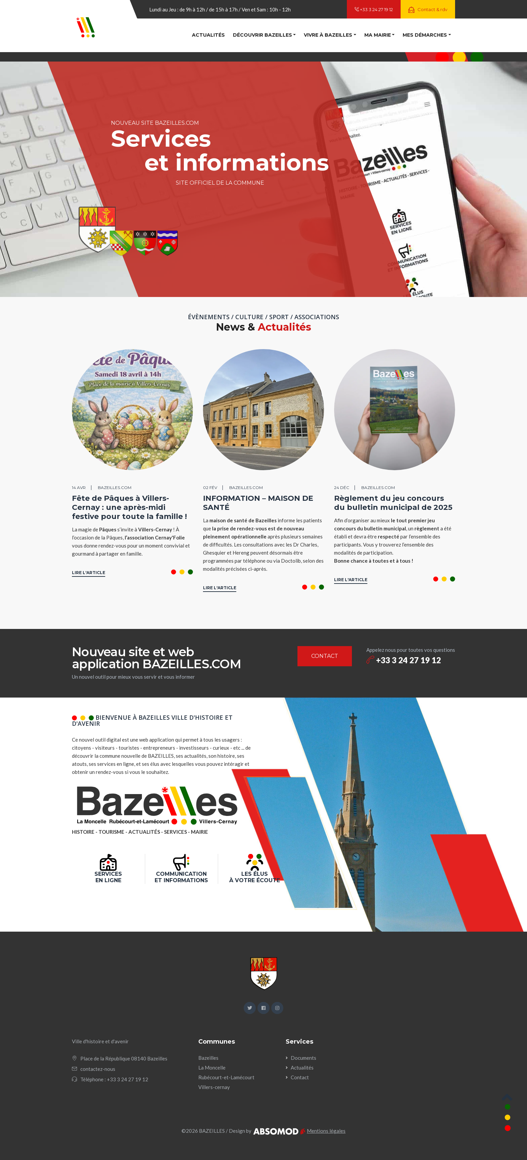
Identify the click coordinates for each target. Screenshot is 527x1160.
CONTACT (324, 656)
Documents (303, 1058)
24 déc (341, 487)
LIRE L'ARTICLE (88, 572)
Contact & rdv (427, 10)
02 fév (210, 487)
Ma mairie (377, 35)
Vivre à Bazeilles (328, 35)
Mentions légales (326, 1131)
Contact (300, 1077)
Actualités (208, 35)
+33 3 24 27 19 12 (374, 9)
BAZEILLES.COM (114, 487)
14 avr (79, 487)
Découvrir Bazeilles (262, 35)
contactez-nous (97, 1069)
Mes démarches (425, 35)
